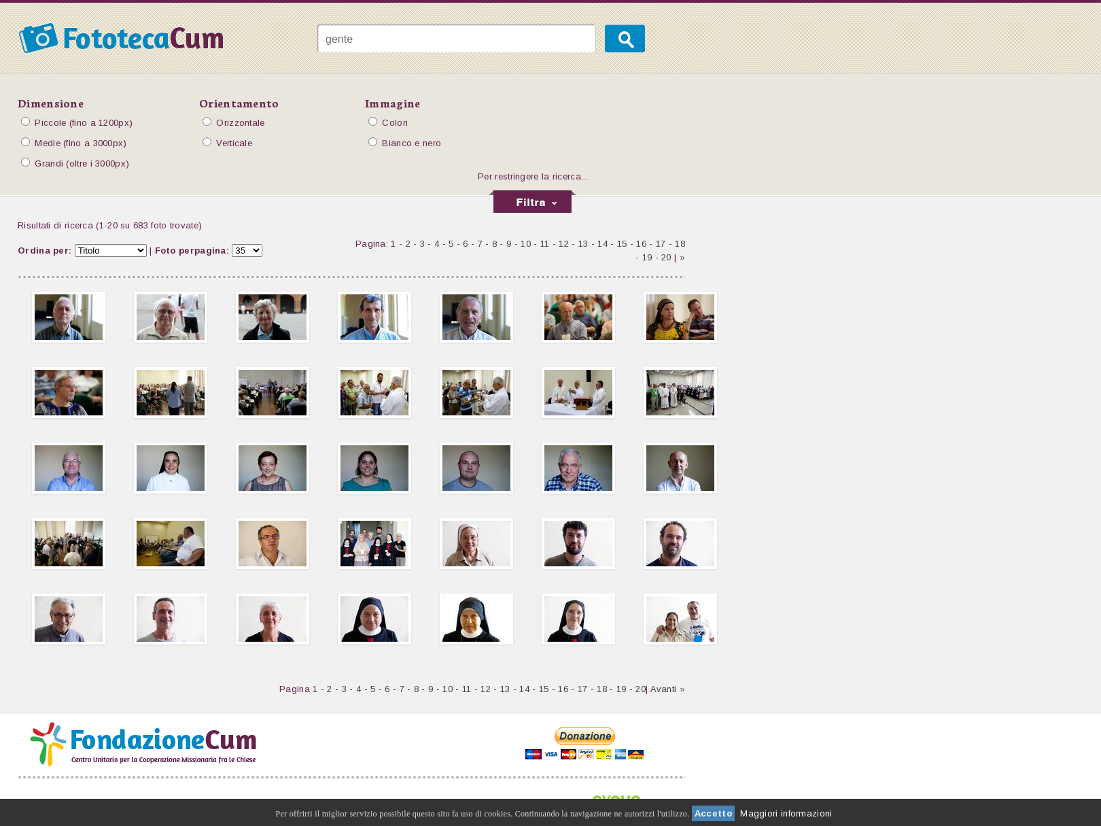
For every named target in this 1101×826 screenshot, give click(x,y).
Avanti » (667, 689)
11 (545, 244)
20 (666, 257)
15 (622, 244)
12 (564, 244)
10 (526, 244)
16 (641, 244)
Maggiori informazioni (786, 813)
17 (661, 244)
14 (602, 244)
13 (583, 244)
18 (680, 244)
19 (647, 257)
